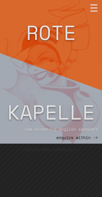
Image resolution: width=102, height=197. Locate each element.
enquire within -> (77, 137)
